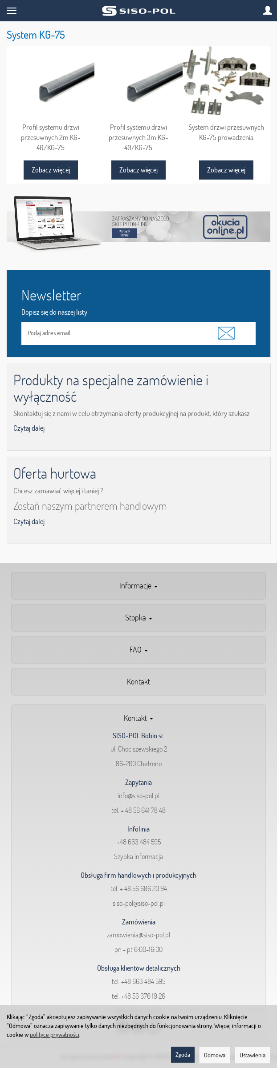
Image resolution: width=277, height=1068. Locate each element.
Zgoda (182, 1055)
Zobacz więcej (51, 169)
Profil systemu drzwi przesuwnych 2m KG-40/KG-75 (51, 137)
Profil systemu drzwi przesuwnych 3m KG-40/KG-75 (138, 137)
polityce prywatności (54, 1035)
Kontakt (138, 681)
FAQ (139, 649)
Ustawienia (252, 1055)
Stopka (138, 617)
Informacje (138, 585)
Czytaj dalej (29, 428)
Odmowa (214, 1055)
